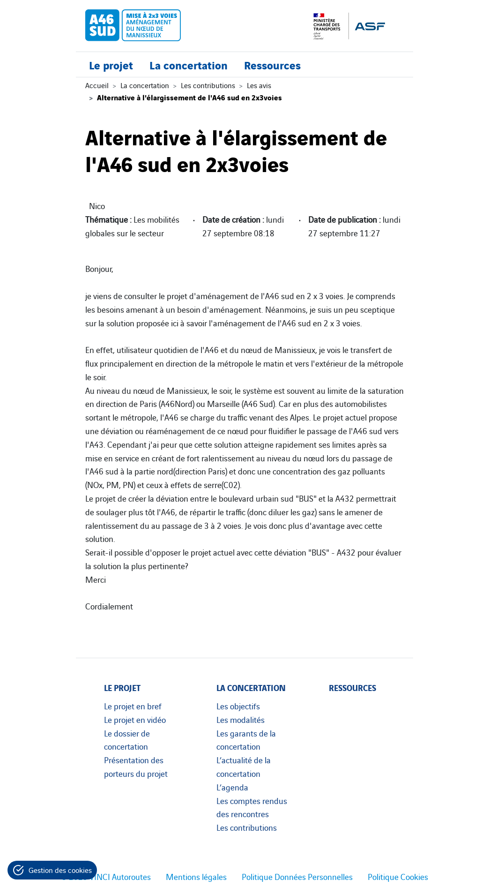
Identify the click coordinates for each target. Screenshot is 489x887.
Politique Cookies (398, 876)
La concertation (188, 64)
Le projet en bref (133, 705)
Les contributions (208, 85)
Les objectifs (238, 705)
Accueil (97, 85)
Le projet (111, 64)
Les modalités (240, 719)
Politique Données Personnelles (297, 876)
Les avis (259, 85)
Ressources (272, 64)
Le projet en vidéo (135, 719)
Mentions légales (196, 876)
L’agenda (232, 787)
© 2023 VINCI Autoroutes (106, 876)
